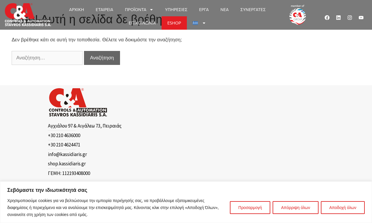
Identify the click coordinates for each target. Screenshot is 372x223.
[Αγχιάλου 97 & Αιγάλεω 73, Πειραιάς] (98, 126)
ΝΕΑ (224, 9)
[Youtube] (361, 18)
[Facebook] (327, 18)
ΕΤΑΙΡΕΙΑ (104, 9)
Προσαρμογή (250, 207)
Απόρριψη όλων (295, 207)
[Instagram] (350, 18)
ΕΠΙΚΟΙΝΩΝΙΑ (142, 22)
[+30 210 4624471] (98, 145)
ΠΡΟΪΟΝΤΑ (139, 10)
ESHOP (174, 22)
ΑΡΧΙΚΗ (76, 9)
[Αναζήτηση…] (47, 58)
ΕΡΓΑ (204, 9)
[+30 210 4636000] (98, 135)
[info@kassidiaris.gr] (98, 154)
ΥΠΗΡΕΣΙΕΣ (176, 9)
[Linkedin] (339, 18)
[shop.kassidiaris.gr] (98, 164)
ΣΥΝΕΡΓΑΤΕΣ (253, 9)
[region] (186, 202)
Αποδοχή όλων (342, 207)
